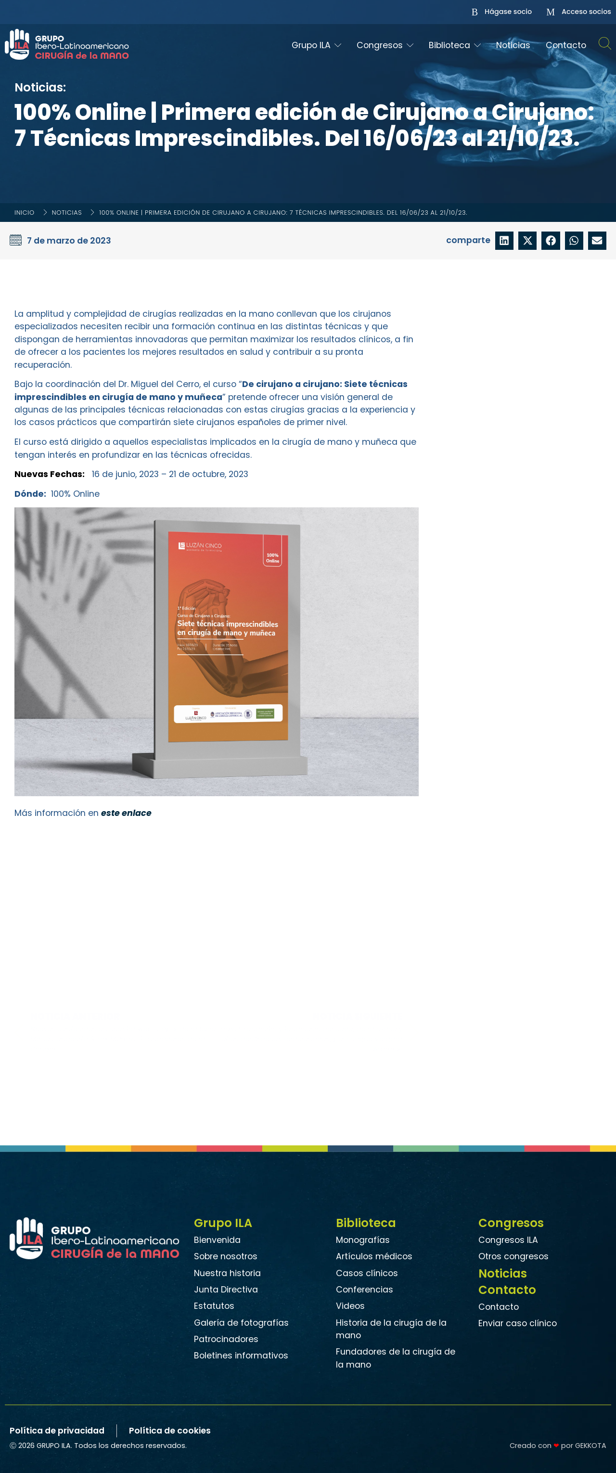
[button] (504, 241)
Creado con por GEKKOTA (558, 1445)
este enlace (126, 813)
